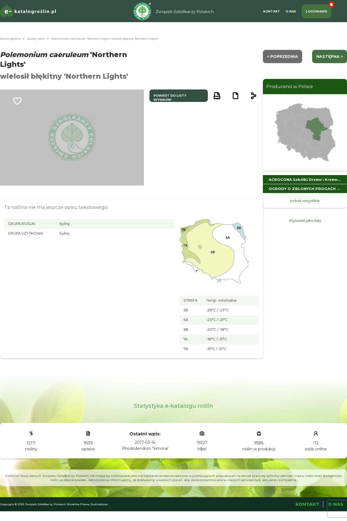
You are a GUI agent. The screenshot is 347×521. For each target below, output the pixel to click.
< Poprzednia (282, 56)
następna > (329, 56)
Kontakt (271, 11)
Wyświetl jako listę (305, 220)
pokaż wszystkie (305, 200)
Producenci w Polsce (289, 86)
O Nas (291, 11)
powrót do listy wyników (170, 98)
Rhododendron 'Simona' (145, 448)
